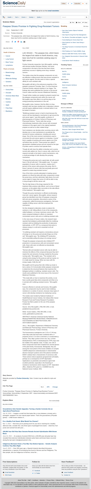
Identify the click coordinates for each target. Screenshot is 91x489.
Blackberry (9, 111)
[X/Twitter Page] (72, 3)
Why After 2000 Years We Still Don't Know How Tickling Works (75, 119)
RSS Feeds (8, 475)
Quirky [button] (39, 17)
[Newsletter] (86, 3)
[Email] (24, 42)
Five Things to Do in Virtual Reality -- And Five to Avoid (75, 133)
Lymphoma (9, 65)
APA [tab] (48, 387)
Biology (8, 75)
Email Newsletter (9, 472)
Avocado (8, 92)
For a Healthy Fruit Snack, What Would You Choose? (20, 421)
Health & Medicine (9, 52)
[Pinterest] (18, 42)
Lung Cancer (10, 59)
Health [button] (10, 17)
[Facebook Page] (68, 3)
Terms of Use (69, 480)
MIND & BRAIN (64, 79)
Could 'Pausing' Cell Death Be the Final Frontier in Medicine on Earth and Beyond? (74, 111)
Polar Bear (9, 108)
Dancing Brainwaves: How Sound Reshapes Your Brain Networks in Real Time (74, 126)
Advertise (42, 480)
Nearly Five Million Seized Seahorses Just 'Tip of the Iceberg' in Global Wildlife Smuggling (75, 115)
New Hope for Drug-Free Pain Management (74, 35)
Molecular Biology (11, 78)
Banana (8, 99)
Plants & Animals (8, 69)
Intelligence (65, 82)
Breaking (64, 26)
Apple (7, 105)
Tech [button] (17, 17)
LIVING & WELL (65, 90)
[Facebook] (12, 42)
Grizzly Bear (9, 89)
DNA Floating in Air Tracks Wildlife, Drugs (73, 51)
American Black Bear (12, 96)
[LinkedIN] (21, 42)
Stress (64, 98)
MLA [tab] (42, 387)
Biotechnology (10, 72)
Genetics (8, 81)
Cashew (8, 102)
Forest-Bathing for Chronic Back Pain (72, 40)
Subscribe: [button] (77, 3)
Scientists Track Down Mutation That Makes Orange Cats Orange (74, 139)
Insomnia (64, 87)
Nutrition (64, 96)
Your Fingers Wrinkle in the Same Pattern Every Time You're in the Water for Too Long (74, 143)
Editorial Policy (60, 480)
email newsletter (53, 10)
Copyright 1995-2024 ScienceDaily (14, 483)
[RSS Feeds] (83, 3)
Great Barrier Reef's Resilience (70, 60)
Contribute (35, 480)
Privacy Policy (50, 480)
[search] (86, 17)
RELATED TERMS (7, 85)
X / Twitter (37, 473)
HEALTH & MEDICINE (66, 68)
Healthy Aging (66, 74)
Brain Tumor (9, 62)
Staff (29, 480)
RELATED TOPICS (8, 48)
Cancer (8, 56)
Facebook (37, 470)
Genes (64, 77)
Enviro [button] (24, 17)
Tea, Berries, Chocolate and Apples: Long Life (74, 37)
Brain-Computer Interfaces (69, 85)
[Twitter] (15, 42)
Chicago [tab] (55, 387)
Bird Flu (64, 71)
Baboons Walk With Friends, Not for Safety (74, 53)
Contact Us (67, 475)
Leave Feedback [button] (68, 472)
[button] (72, 22)
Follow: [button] (64, 3)
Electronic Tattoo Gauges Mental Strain (73, 129)
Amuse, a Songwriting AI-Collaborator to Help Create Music (74, 147)
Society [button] (31, 17)
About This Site (22, 480)
